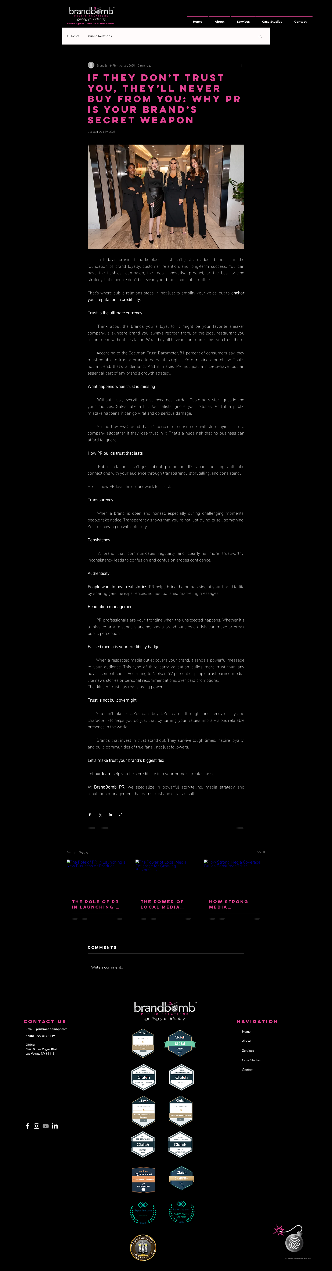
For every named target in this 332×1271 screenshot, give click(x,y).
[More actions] (241, 65)
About (246, 1041)
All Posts (72, 36)
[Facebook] (27, 1126)
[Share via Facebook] (90, 815)
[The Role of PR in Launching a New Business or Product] (97, 877)
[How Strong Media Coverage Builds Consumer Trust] (234, 877)
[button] (260, 36)
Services (248, 1050)
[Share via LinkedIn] (110, 815)
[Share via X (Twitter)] (100, 815)
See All (261, 851)
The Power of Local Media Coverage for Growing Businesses (163, 904)
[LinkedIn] (54, 1126)
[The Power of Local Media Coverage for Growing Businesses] (166, 877)
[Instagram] (36, 1126)
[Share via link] (121, 815)
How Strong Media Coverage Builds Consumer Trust (229, 904)
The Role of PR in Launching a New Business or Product (95, 904)
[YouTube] (45, 1126)
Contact (247, 1070)
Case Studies (251, 1060)
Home (246, 1031)
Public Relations (100, 36)
